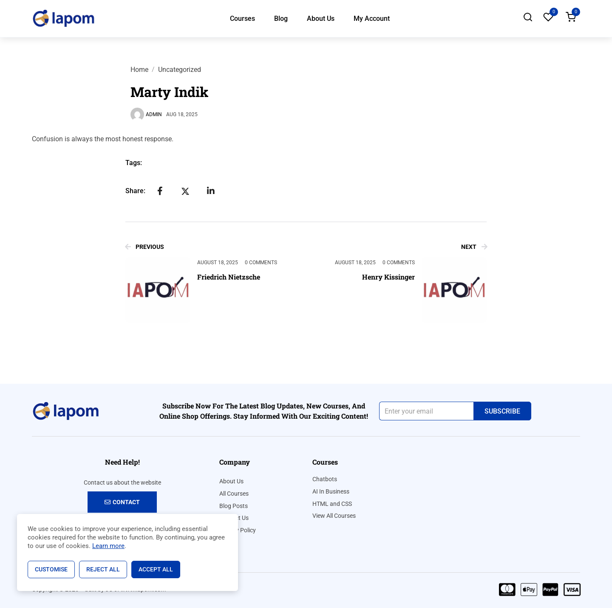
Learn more (108, 546)
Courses (242, 18)
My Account (372, 18)
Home (139, 70)
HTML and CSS (332, 503)
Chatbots (324, 479)
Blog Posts (233, 505)
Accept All (156, 569)
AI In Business (330, 491)
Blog (281, 18)
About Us (320, 18)
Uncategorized (179, 70)
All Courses (234, 493)
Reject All (103, 569)
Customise (51, 569)
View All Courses (334, 515)
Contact (122, 502)
